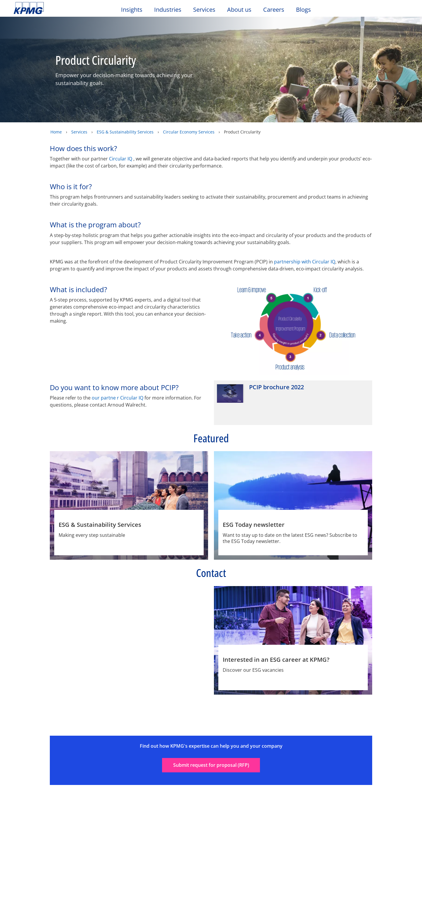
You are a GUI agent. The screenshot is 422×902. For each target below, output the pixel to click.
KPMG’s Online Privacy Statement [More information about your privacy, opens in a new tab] (195, 897)
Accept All (364, 885)
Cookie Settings (281, 885)
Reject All (322, 885)
